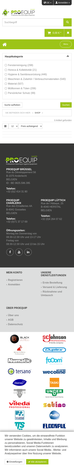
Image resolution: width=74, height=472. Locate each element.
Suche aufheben (12, 105)
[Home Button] (4, 44)
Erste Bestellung (52, 282)
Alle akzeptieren (37, 461)
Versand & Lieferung (55, 287)
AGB (11, 319)
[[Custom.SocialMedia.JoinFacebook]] (10, 252)
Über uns (13, 315)
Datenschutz (15, 324)
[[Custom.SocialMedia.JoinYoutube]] (19, 252)
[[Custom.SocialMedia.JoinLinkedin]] (28, 252)
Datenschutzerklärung (53, 467)
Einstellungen (14, 461)
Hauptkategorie (14, 56)
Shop (38, 113)
